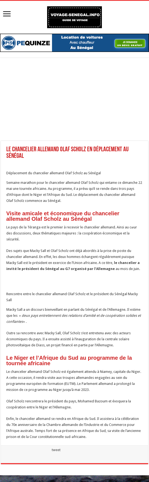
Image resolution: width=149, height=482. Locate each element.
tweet (56, 450)
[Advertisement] (74, 102)
